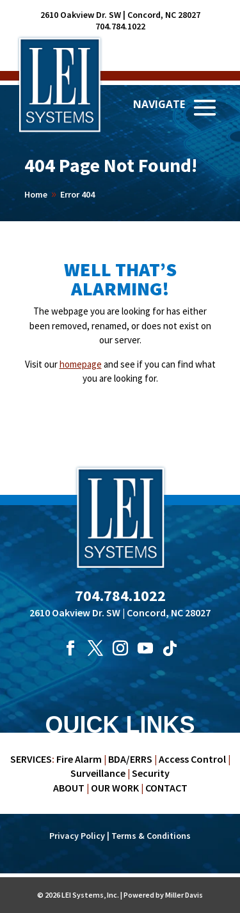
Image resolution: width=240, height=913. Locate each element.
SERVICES (31, 759)
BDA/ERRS (130, 759)
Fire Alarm (79, 759)
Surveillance (97, 773)
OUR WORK (115, 787)
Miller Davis (184, 895)
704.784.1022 (120, 26)
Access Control (192, 759)
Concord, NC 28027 (163, 14)
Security (151, 773)
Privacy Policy (77, 835)
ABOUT (68, 787)
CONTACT (166, 787)
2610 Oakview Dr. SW (80, 14)
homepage (81, 364)
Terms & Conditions (151, 835)
